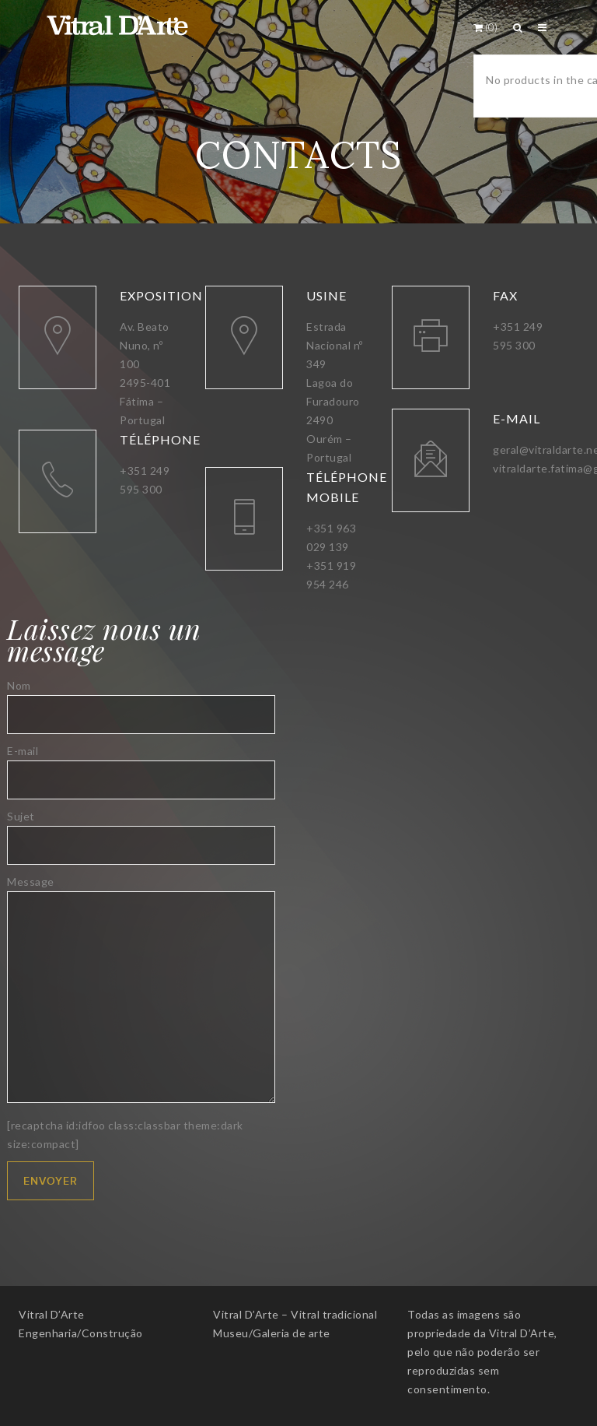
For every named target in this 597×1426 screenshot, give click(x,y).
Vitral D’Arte (52, 1314)
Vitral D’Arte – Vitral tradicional (295, 1314)
